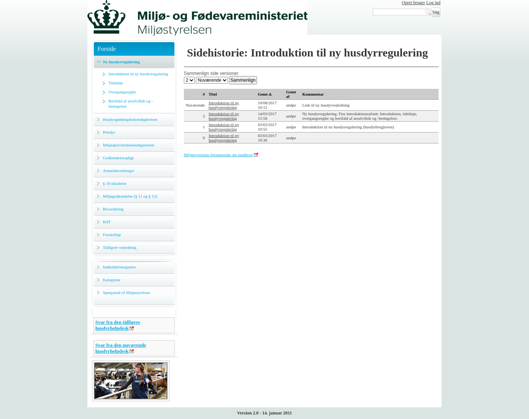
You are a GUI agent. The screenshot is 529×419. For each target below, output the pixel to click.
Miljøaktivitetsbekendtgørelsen (128, 145)
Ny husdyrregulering (121, 61)
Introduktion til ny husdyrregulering (138, 74)
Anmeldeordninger (118, 170)
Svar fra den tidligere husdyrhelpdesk (117, 325)
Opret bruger (413, 2)
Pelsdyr (109, 132)
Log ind (433, 2)
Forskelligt (112, 234)
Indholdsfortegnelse (119, 267)
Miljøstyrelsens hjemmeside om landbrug (218, 154)
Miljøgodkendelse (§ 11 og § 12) (130, 196)
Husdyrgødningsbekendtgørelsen (130, 119)
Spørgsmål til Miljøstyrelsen (126, 292)
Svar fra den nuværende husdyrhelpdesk (120, 348)
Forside (107, 49)
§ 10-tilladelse (115, 183)
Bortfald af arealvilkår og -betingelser (131, 103)
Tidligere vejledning (119, 247)
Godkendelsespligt (118, 157)
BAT (107, 221)
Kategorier (112, 279)
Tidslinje (116, 83)
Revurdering (113, 209)
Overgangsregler (122, 92)
